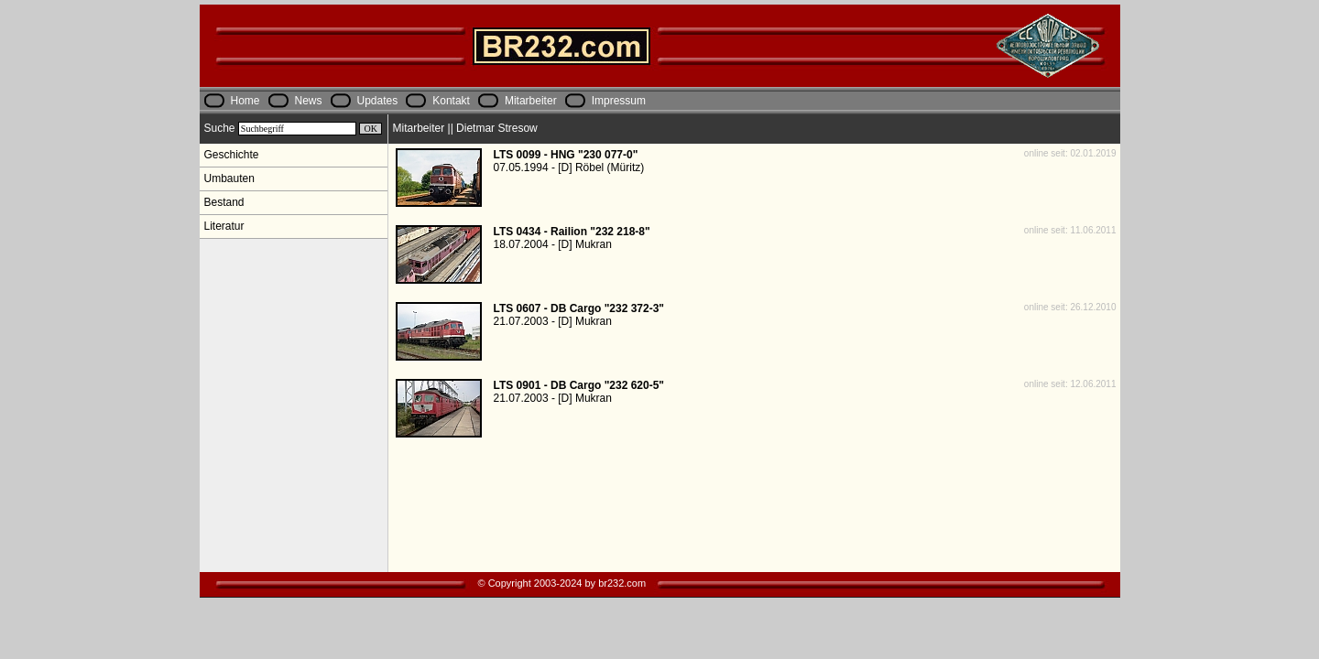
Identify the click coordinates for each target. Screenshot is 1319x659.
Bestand (224, 202)
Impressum (619, 100)
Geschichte (231, 154)
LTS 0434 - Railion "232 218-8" (572, 231)
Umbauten (229, 178)
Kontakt (451, 100)
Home (245, 100)
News (308, 100)
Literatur (224, 226)
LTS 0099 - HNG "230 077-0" (566, 154)
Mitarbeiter (531, 100)
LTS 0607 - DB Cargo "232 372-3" (579, 308)
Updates (377, 100)
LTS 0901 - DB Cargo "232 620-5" (579, 385)
